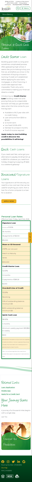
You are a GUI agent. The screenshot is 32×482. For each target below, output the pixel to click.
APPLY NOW (9, 201)
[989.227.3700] (9, 1)
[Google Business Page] (23, 462)
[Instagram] (8, 462)
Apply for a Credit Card (10, 394)
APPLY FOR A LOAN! (12, 3)
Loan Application (8, 387)
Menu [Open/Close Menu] (26, 8)
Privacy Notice (23, 3)
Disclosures (8, 4)
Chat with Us (30, 237)
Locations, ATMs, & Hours (22, 1)
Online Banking (8, 14)
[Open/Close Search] (17, 8)
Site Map (4, 468)
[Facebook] (3, 462)
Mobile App (6, 391)
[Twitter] (14, 462)
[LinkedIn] (19, 462)
